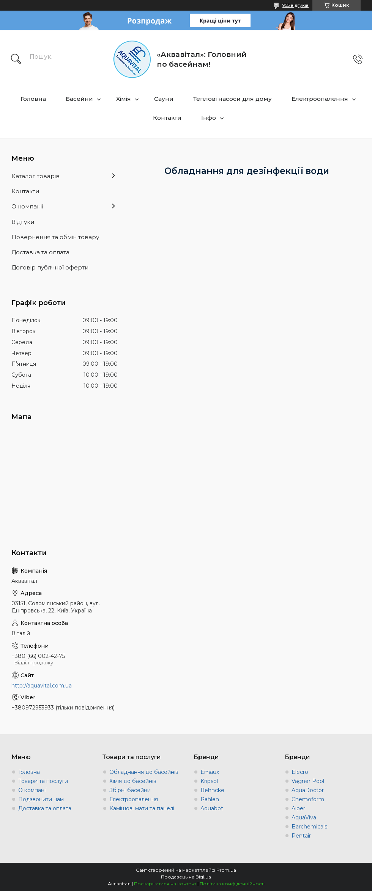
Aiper (298, 808)
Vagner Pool (308, 781)
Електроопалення (320, 98)
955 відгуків (295, 5)
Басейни (79, 98)
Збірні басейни (130, 790)
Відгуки (22, 221)
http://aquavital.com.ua (41, 685)
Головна (33, 98)
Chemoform (308, 799)
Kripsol (209, 781)
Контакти (167, 117)
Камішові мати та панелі (141, 808)
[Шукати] (16, 59)
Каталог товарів (35, 176)
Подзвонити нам (41, 799)
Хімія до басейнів (132, 781)
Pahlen (209, 799)
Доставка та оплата (40, 252)
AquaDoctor (308, 790)
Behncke (212, 790)
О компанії (27, 206)
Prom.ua (226, 870)
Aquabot (211, 808)
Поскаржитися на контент (165, 883)
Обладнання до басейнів (143, 772)
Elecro (300, 772)
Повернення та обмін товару (55, 237)
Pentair (301, 835)
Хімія (123, 98)
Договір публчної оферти (49, 267)
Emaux (209, 772)
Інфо (208, 117)
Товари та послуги (43, 781)
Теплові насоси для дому (232, 98)
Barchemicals (309, 826)
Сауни (163, 98)
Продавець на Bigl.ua (186, 877)
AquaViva (304, 817)
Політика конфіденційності (232, 883)
